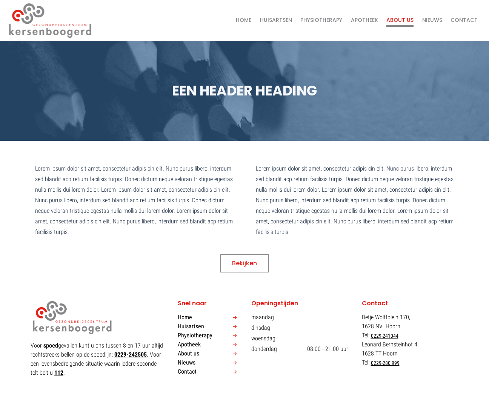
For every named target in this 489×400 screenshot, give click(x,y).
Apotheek (364, 20)
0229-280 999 (385, 363)
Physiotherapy (321, 20)
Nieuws (432, 20)
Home (243, 20)
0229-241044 (384, 336)
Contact (464, 20)
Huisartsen (276, 20)
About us (400, 20)
